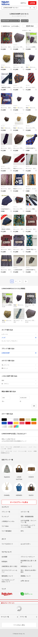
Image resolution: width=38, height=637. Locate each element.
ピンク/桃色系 (24, 423)
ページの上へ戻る (19, 625)
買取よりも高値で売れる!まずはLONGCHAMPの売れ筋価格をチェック (19, 440)
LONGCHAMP (19, 353)
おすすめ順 (15, 26)
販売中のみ (5, 26)
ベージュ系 (30, 419)
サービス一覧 (5, 617)
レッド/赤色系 (30, 423)
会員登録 (32, 3)
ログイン (23, 3)
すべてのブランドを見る (19, 502)
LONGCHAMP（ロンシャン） (10, 20)
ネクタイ (24, 20)
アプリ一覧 (23, 617)
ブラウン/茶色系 (24, 419)
